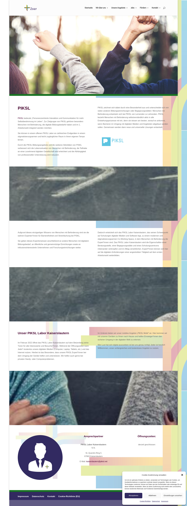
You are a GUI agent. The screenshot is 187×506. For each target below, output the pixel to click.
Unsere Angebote (118, 8)
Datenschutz (156, 501)
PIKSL (20, 118)
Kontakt (155, 8)
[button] (182, 475)
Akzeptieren (133, 495)
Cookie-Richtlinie (145, 501)
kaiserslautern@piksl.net (96, 461)
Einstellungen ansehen (173, 495)
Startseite (89, 8)
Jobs (132, 8)
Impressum (164, 501)
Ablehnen (152, 495)
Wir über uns (101, 8)
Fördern (143, 8)
